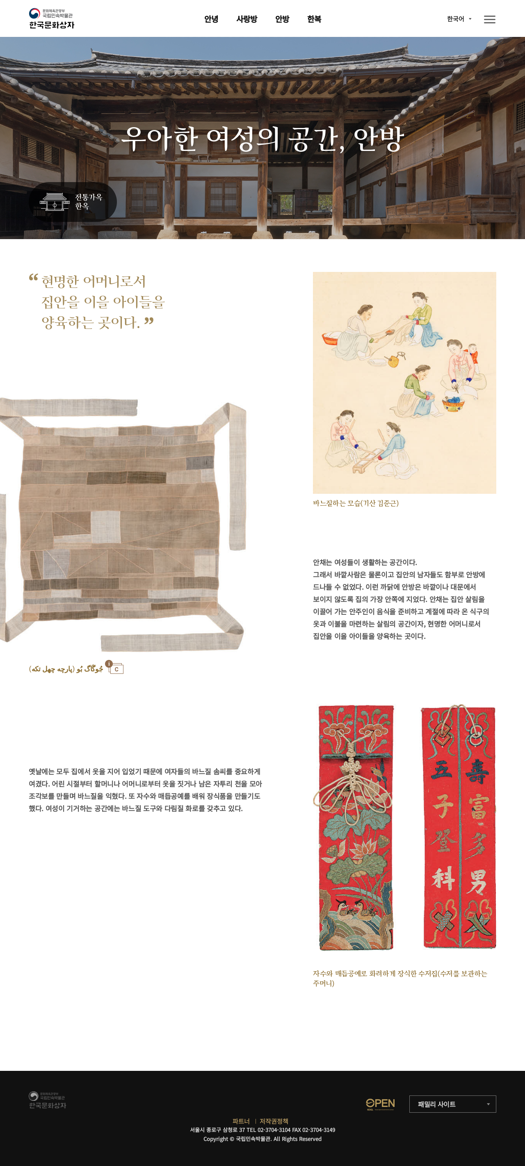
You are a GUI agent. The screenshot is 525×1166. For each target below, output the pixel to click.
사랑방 (246, 18)
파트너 (241, 1121)
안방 (282, 18)
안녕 (211, 18)
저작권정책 (274, 1121)
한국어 (455, 18)
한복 (314, 18)
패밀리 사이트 (437, 1104)
